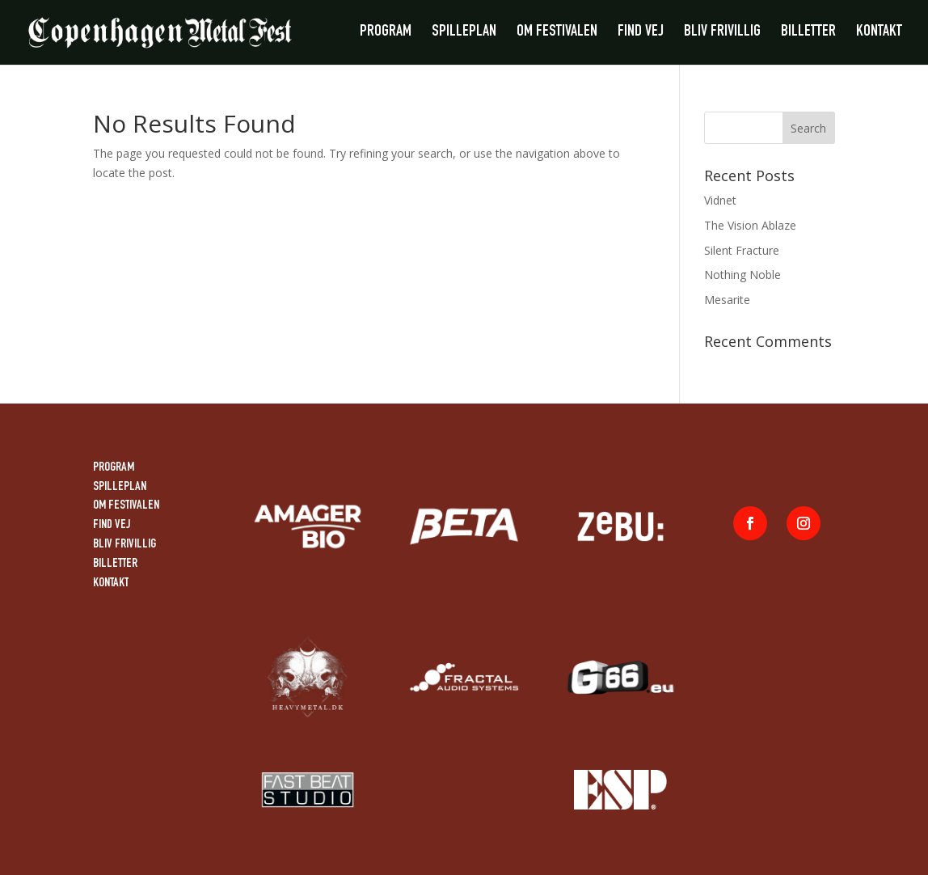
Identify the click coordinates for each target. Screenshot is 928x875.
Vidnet (720, 200)
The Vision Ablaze (750, 225)
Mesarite (727, 299)
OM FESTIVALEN (557, 33)
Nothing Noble (742, 274)
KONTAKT (879, 33)
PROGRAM (385, 33)
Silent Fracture (741, 250)
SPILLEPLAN (464, 33)
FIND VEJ (641, 33)
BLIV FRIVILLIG (722, 33)
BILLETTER (808, 33)
